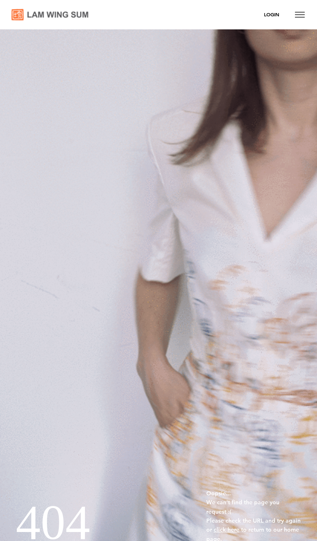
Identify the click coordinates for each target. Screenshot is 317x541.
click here (226, 529)
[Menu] (300, 15)
